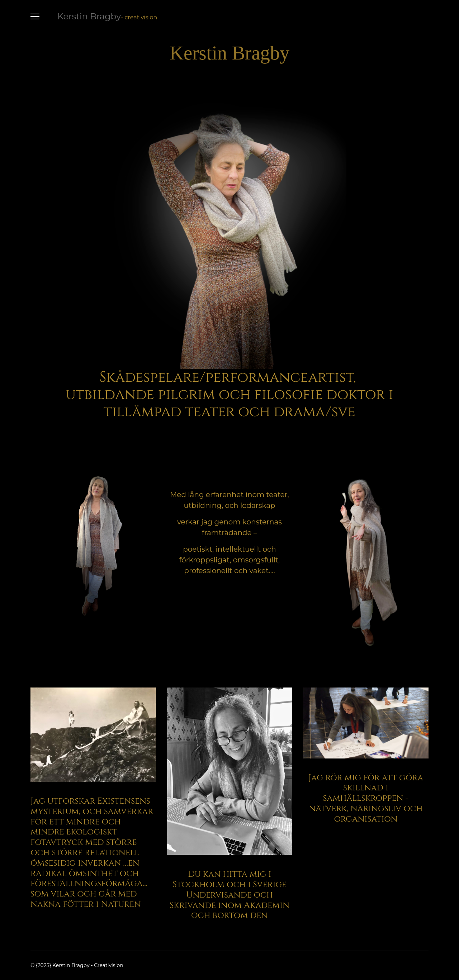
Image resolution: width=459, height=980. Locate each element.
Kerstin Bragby (89, 16)
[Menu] (34, 16)
